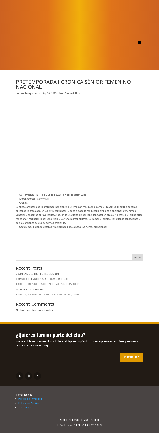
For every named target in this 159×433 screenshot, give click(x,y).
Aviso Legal (24, 407)
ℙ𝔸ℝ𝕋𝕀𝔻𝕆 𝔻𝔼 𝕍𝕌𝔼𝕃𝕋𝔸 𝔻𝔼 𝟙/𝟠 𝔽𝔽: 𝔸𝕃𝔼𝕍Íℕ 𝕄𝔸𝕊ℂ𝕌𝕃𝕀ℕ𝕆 (49, 284)
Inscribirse (131, 357)
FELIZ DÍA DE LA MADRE (30, 289)
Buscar (137, 257)
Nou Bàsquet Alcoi (69, 93)
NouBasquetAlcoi (30, 93)
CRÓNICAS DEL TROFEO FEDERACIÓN (37, 273)
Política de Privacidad (30, 398)
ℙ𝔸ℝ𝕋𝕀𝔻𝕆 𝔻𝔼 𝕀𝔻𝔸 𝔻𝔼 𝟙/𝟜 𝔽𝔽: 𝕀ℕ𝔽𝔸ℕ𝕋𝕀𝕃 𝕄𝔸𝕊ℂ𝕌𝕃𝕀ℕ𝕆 (47, 294)
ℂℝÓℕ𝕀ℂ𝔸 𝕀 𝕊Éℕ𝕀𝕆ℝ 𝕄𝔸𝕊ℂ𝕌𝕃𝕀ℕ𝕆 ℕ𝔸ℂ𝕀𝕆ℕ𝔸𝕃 (42, 279)
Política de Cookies (28, 403)
